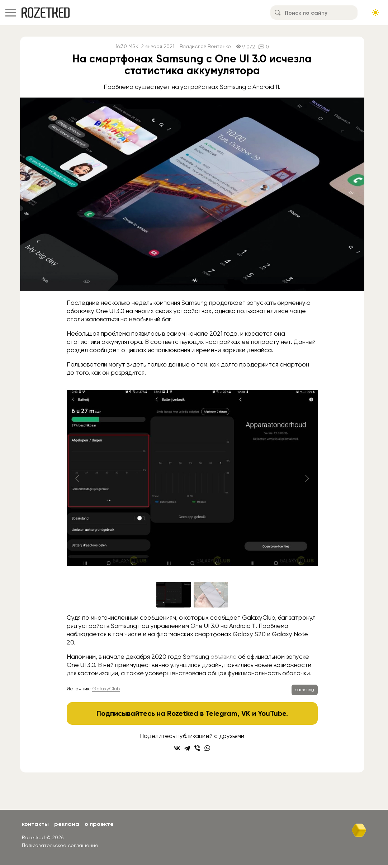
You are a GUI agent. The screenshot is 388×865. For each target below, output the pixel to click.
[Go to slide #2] (211, 595)
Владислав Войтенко (205, 46)
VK (245, 713)
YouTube (272, 713)
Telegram (221, 713)
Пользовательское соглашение (60, 845)
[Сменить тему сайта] (375, 12)
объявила (223, 656)
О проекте (99, 824)
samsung (304, 689)
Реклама (66, 824)
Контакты (35, 824)
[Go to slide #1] (173, 595)
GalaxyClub (106, 688)
